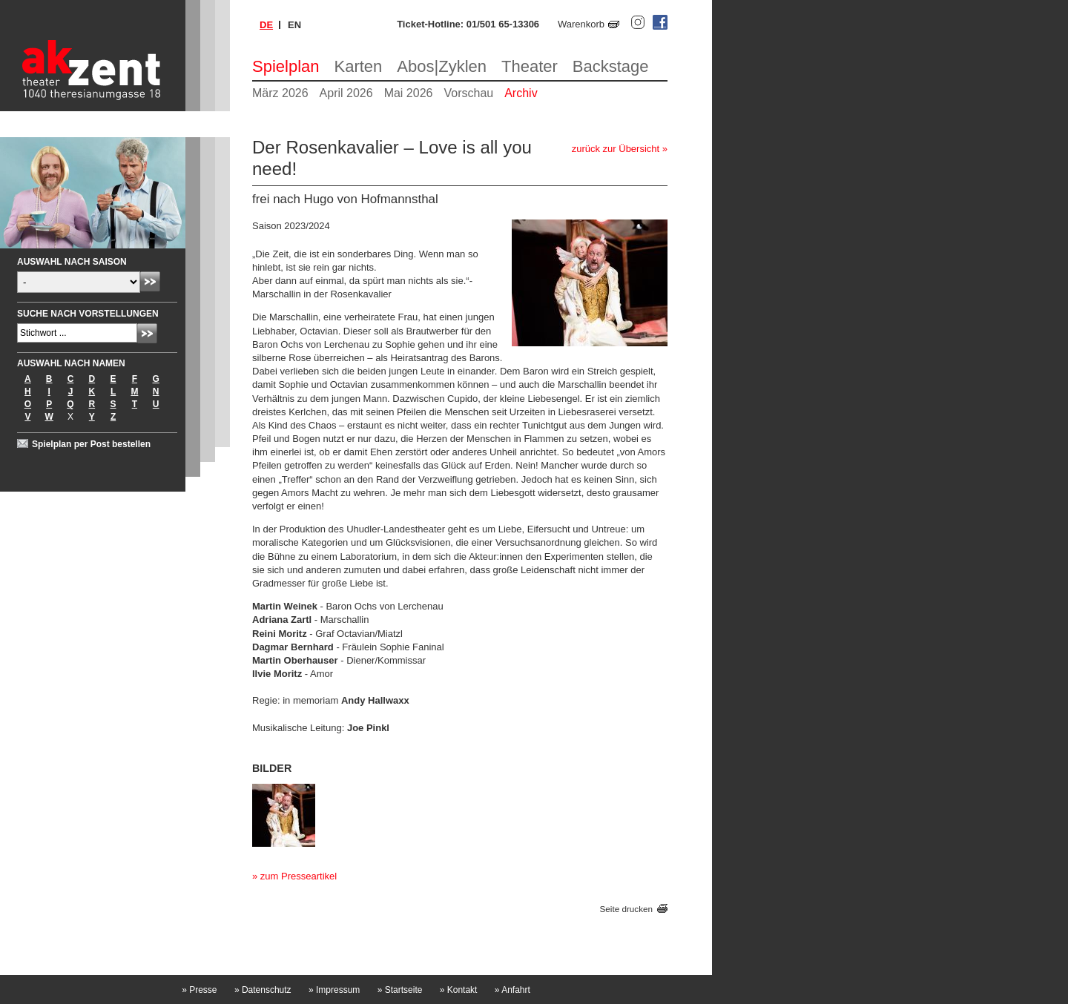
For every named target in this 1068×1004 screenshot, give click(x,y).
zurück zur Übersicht (615, 148)
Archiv (520, 93)
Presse (199, 990)
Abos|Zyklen (442, 66)
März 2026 (280, 93)
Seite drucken (626, 909)
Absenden (150, 281)
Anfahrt (512, 990)
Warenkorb (581, 24)
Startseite (400, 990)
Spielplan (286, 66)
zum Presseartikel (298, 876)
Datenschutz (262, 990)
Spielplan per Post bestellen (91, 444)
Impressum (334, 990)
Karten (358, 66)
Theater (529, 66)
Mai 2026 (408, 93)
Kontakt (459, 990)
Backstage (611, 66)
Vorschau (468, 93)
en (294, 24)
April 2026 (346, 93)
